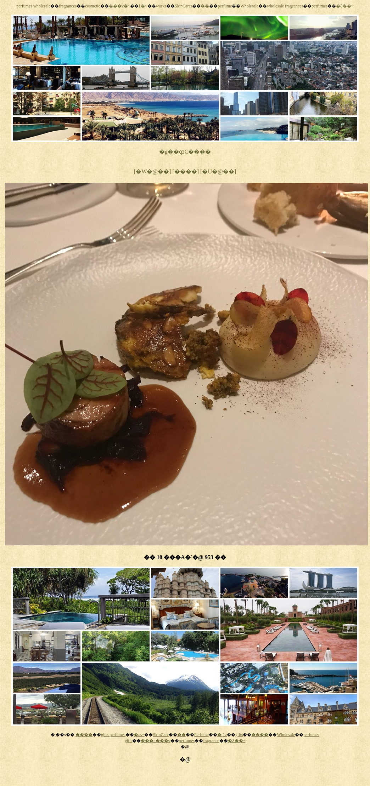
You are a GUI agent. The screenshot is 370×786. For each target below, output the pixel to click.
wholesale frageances (285, 6)
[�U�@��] (218, 171)
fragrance (211, 740)
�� (205, 6)
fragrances (68, 6)
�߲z (222, 734)
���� (83, 734)
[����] (185, 171)
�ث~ (139, 734)
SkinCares (183, 6)
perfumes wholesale (33, 6)
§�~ (143, 6)
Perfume (201, 734)
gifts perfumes (113, 734)
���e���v (155, 740)
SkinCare (161, 734)
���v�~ (119, 6)
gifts (239, 734)
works (161, 6)
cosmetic (92, 6)
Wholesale (249, 6)
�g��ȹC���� (185, 152)
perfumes (319, 6)
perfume (225, 6)
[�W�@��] (152, 171)
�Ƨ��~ (345, 6)
